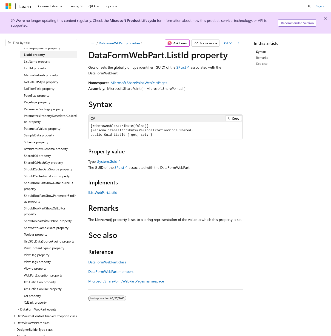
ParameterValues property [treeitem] (42, 128)
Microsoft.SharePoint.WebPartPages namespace (126, 281)
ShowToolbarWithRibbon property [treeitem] (48, 221)
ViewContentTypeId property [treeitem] (44, 248)
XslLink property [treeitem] (35, 302)
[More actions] (239, 43)
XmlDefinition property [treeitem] (40, 282)
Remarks (262, 57)
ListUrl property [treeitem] (35, 68)
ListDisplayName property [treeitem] (42, 48)
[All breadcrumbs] (92, 43)
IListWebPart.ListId (102, 192)
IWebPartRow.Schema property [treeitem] (46, 149)
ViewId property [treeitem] (35, 268)
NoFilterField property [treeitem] (39, 88)
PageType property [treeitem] (37, 102)
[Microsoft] (8, 6)
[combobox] (41, 42)
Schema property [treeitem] (36, 142)
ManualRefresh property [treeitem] (41, 75)
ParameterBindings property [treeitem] (43, 109)
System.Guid (107, 161)
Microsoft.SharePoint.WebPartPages (139, 82)
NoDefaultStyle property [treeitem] (41, 82)
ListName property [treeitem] (37, 61)
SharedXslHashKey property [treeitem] (43, 162)
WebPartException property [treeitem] (43, 275)
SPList (181, 67)
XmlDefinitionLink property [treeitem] (43, 289)
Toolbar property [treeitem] (35, 234)
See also (262, 63)
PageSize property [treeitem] (36, 95)
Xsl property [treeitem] (32, 296)
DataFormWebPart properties (119, 43)
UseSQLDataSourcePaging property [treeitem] (49, 241)
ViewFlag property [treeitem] (36, 255)
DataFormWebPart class (107, 262)
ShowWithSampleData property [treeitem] (46, 228)
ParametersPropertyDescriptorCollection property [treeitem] (50, 118)
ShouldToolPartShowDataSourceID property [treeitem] (48, 186)
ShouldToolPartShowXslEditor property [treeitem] (44, 211)
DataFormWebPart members (111, 271)
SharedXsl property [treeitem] (37, 155)
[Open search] (309, 6)
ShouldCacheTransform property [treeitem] (47, 176)
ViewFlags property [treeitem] (37, 262)
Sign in (320, 6)
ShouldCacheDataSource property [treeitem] (48, 169)
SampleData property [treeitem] (39, 135)
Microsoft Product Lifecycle (133, 20)
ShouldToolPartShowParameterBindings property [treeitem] (50, 198)
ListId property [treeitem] (34, 54)
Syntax (261, 51)
